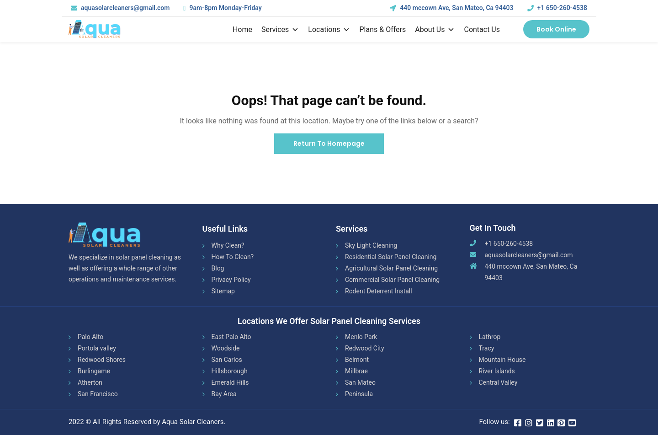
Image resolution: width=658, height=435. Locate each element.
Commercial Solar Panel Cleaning (392, 279)
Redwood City (364, 348)
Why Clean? (228, 245)
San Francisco (98, 394)
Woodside (226, 348)
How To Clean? (233, 256)
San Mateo (360, 382)
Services (280, 29)
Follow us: (494, 422)
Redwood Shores (102, 359)
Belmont (357, 359)
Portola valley (97, 348)
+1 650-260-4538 (562, 7)
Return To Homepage (329, 143)
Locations (329, 29)
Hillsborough (230, 371)
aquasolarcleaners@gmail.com (529, 255)
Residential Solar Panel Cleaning (390, 256)
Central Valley (498, 382)
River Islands (497, 371)
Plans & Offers (382, 29)
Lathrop (490, 336)
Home (242, 29)
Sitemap (223, 291)
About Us (435, 29)
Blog (218, 268)
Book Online (556, 29)
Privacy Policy (231, 279)
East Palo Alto (231, 336)
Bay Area (224, 394)
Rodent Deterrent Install (378, 291)
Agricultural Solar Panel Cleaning (391, 268)
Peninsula (359, 394)
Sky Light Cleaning (371, 245)
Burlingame (94, 371)
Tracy (486, 348)
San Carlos (227, 359)
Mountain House (502, 359)
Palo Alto (90, 336)
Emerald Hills (230, 382)
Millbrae (356, 371)
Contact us (482, 29)
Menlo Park (361, 336)
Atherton (90, 382)
